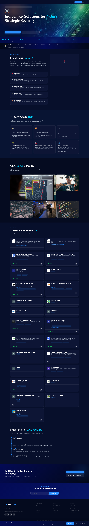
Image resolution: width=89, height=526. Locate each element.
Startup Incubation (56, 505)
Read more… (18, 243)
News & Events (38, 510)
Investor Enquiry (73, 507)
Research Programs (56, 508)
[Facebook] (5, 514)
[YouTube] (11, 514)
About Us (37, 505)
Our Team (37, 507)
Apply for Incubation (13, 32)
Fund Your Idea (55, 510)
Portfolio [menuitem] (53, 2)
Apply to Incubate (73, 505)
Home (6, 4)
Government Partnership (74, 510)
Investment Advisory (56, 507)
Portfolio (54, 512)
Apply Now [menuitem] (78, 2)
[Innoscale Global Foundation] (11, 506)
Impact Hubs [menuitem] (47, 2)
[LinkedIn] (41, 263)
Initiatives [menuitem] (40, 2)
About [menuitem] (34, 2)
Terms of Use (39, 520)
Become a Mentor (73, 508)
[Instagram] (14, 514)
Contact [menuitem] (65, 2)
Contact (37, 512)
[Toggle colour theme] (83, 2)
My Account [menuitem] (71, 2)
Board (37, 508)
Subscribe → (54, 493)
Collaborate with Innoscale (30, 32)
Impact (11, 4)
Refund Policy (50, 520)
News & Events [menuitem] (59, 2)
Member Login (72, 512)
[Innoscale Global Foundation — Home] (10, 2)
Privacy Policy (44, 520)
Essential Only (79, 523)
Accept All (70, 523)
